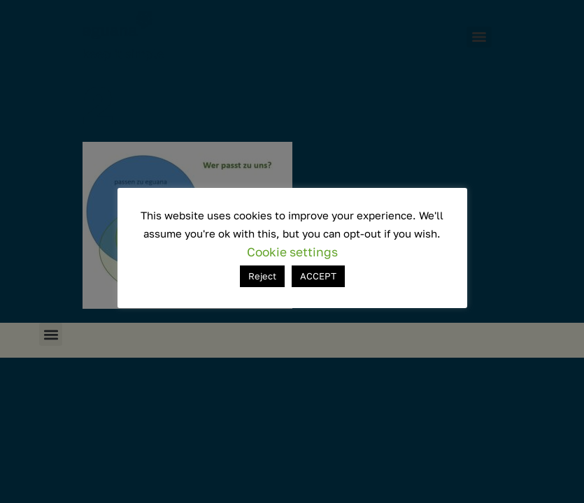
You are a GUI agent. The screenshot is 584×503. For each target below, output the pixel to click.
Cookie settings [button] (292, 252)
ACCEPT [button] (318, 276)
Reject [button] (262, 276)
